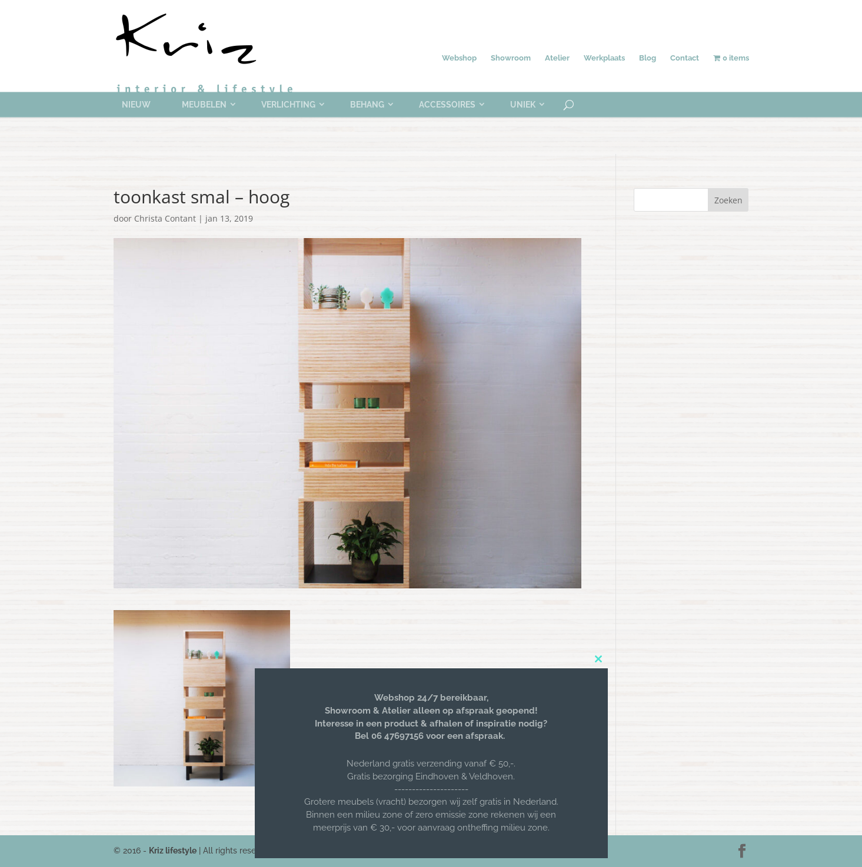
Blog (647, 57)
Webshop (459, 57)
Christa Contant (165, 218)
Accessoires (447, 104)
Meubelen (204, 104)
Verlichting (288, 104)
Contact (684, 57)
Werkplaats (604, 57)
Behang (367, 104)
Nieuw (136, 104)
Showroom (511, 57)
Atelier (557, 57)
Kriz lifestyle (173, 850)
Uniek (522, 104)
